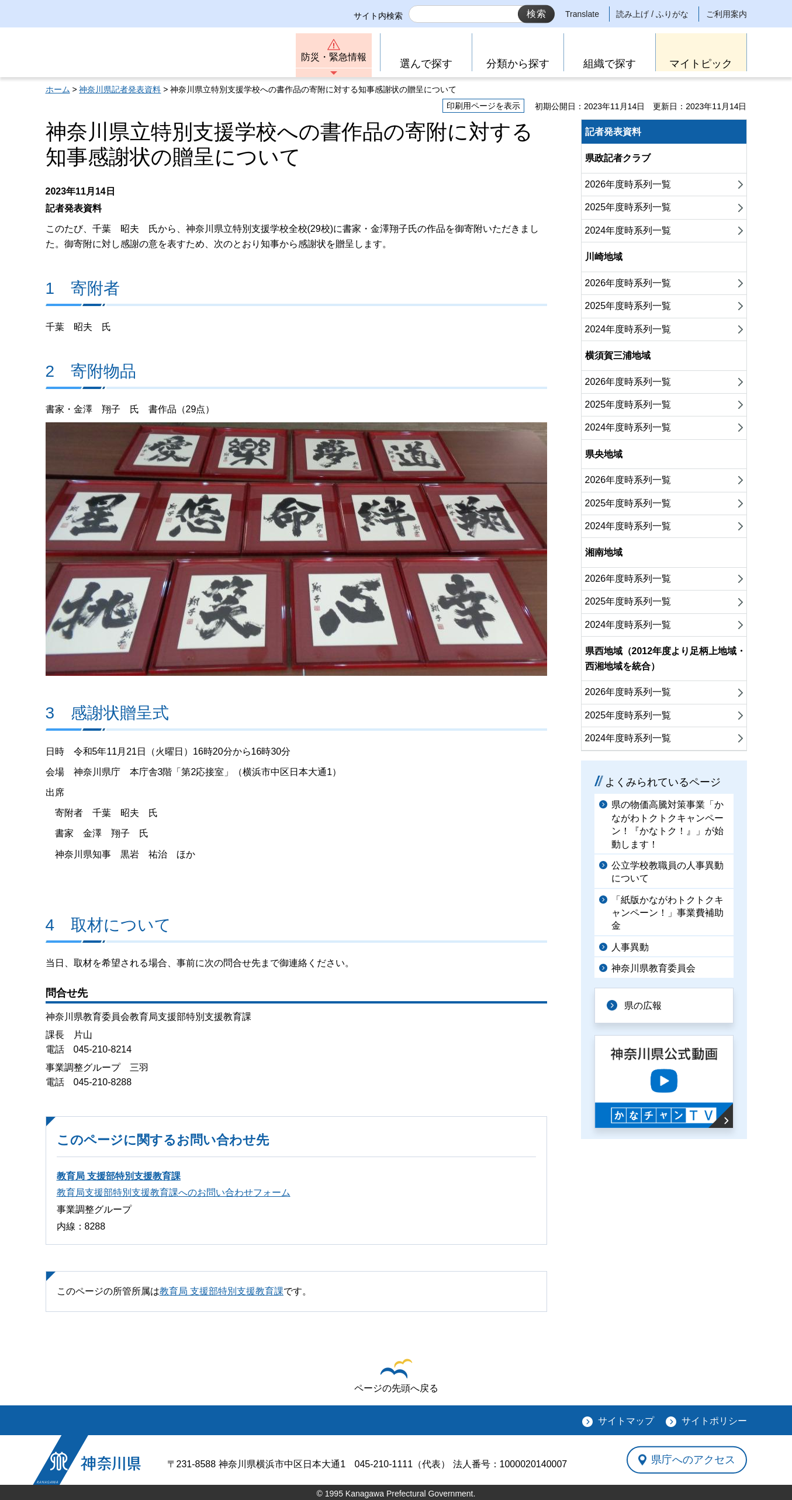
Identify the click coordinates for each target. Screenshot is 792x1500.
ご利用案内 (726, 14)
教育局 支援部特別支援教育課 (119, 1176)
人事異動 (630, 947)
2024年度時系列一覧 (628, 230)
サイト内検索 (378, 15)
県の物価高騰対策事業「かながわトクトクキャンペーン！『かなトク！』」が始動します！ (667, 824)
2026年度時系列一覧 (628, 184)
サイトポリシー (714, 1421)
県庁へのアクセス (693, 1460)
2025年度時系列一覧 (628, 207)
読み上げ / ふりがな (652, 14)
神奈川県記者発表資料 (120, 89)
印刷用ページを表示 (483, 105)
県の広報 (643, 1006)
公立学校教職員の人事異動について (667, 871)
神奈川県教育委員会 (653, 968)
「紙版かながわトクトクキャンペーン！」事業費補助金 (667, 913)
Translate (582, 14)
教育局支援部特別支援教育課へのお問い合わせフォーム (173, 1192)
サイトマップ (626, 1421)
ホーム (58, 89)
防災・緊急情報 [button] (333, 57)
